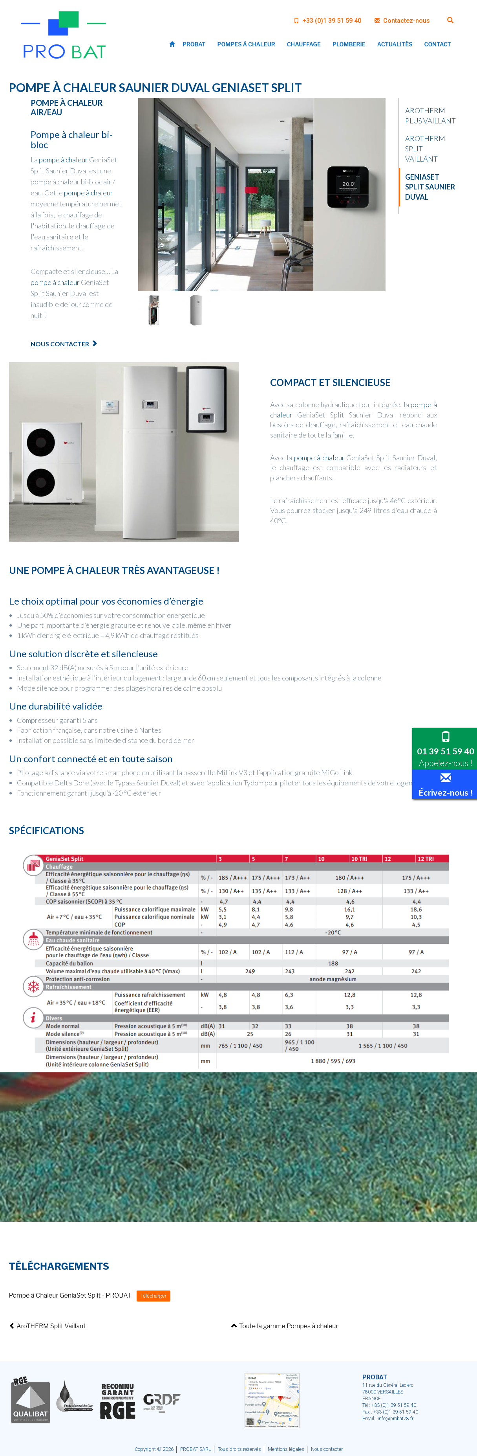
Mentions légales (286, 1449)
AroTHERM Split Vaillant (47, 1326)
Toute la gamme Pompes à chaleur (284, 1326)
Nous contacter (60, 343)
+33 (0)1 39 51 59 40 (327, 20)
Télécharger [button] (154, 1296)
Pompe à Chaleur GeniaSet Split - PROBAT (70, 1295)
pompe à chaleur (63, 159)
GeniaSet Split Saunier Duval (430, 187)
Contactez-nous (402, 20)
